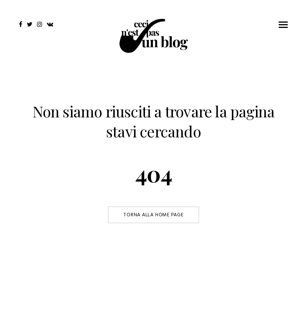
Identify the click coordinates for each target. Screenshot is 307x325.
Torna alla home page (153, 215)
